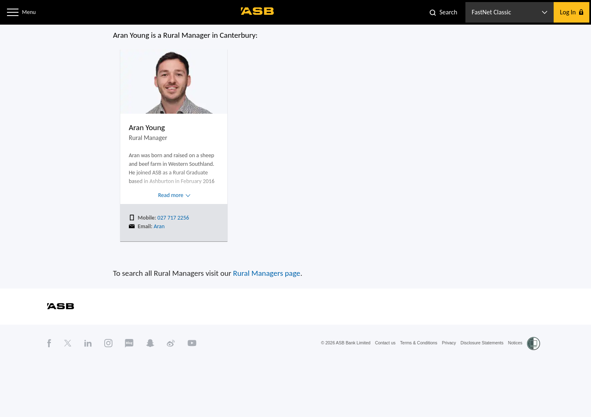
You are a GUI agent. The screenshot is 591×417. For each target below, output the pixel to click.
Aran (138, 260)
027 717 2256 (155, 250)
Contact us (384, 387)
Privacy (457, 387)
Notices (532, 387)
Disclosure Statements (494, 387)
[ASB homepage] (258, 11)
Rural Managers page (262, 313)
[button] (14, 12)
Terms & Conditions (422, 387)
